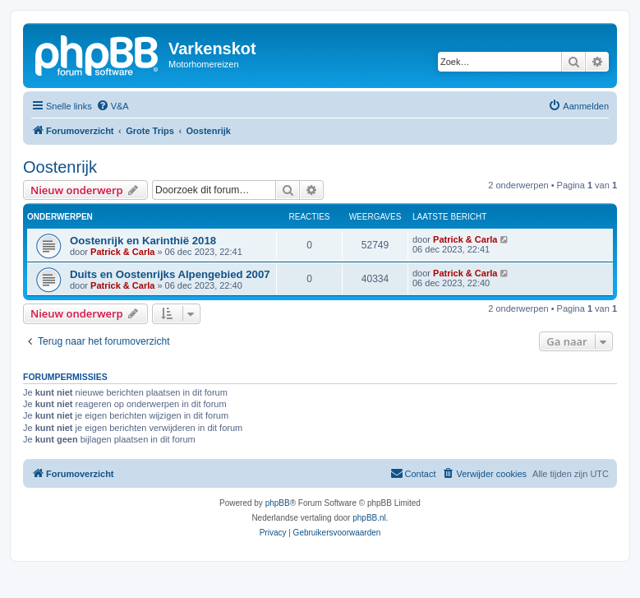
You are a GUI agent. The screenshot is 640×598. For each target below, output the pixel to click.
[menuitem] (112, 106)
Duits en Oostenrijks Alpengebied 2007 (170, 274)
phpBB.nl (369, 517)
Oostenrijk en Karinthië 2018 (143, 240)
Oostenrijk (60, 167)
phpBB (277, 503)
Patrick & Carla (122, 252)
